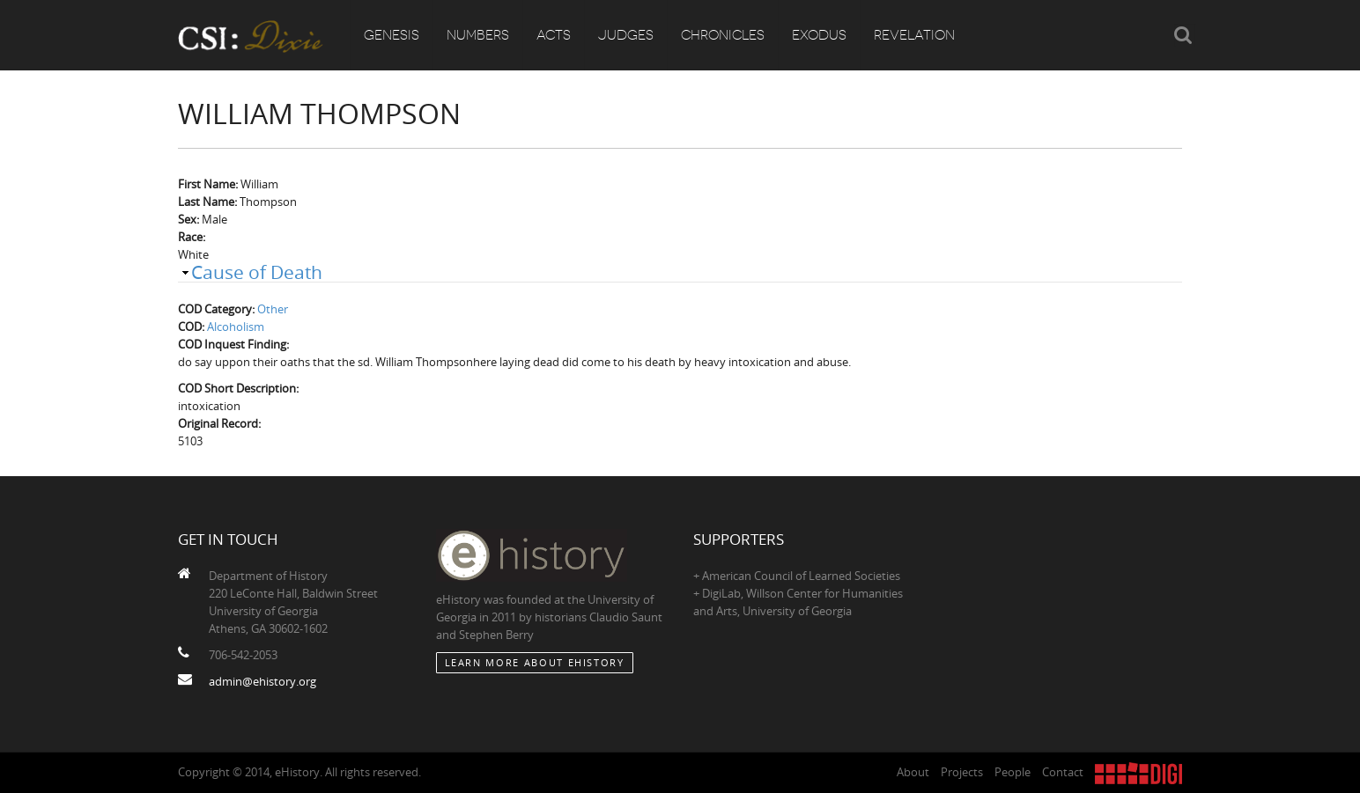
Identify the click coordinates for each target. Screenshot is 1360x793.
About (913, 772)
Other (272, 309)
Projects (962, 772)
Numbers (478, 35)
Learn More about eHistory (535, 662)
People (1012, 772)
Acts (553, 35)
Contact (1062, 772)
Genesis (391, 35)
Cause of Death (256, 272)
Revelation (914, 35)
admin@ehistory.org (262, 681)
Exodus (819, 35)
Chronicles (723, 35)
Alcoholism (235, 326)
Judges (626, 35)
